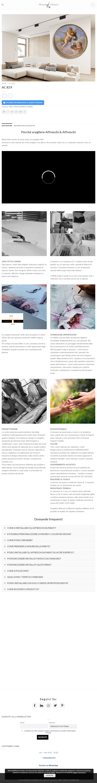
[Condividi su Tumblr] (25, 112)
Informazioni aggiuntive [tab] (24, 126)
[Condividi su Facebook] (8, 112)
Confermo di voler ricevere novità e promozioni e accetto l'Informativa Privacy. (50, 732)
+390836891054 (49, 758)
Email (22, 723)
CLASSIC (12, 83)
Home (4, 83)
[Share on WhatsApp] (4, 112)
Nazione (52, 723)
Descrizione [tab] (7, 126)
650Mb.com (74, 780)
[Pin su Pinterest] (21, 112)
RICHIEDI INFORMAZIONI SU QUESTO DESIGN (24, 103)
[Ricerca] (2, 5)
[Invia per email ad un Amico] (16, 112)
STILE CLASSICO (20, 107)
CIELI (11, 107)
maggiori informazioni (79, 772)
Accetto (49, 775)
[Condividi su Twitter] (12, 112)
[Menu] (92, 5)
